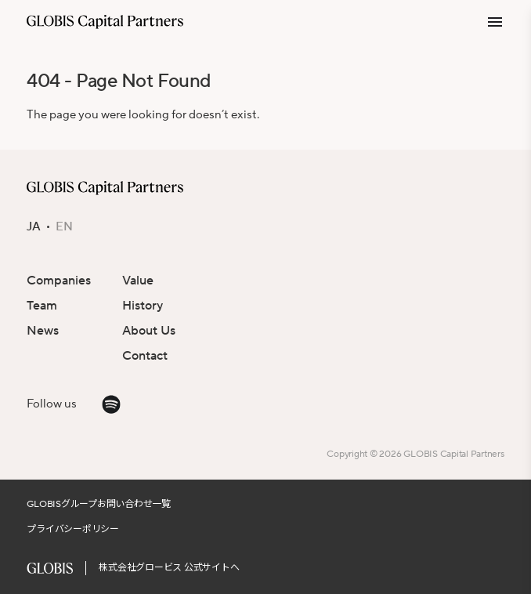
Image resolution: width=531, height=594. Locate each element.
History (142, 305)
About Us (148, 331)
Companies (59, 280)
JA (34, 227)
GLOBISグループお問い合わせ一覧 (99, 504)
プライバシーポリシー (73, 529)
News (43, 331)
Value (138, 280)
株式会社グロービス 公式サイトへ (169, 568)
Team (42, 305)
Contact (145, 356)
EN (64, 227)
